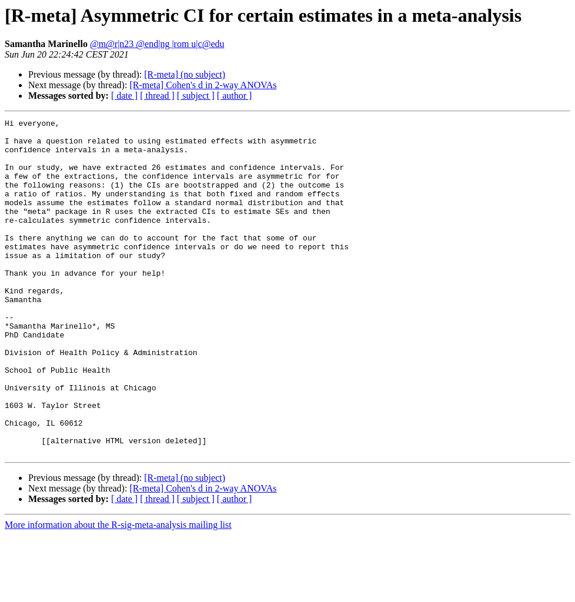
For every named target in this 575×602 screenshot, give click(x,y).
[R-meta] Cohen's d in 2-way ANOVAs (202, 85)
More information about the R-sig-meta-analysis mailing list (118, 592)
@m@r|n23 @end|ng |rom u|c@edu (157, 44)
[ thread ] (157, 96)
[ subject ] (196, 96)
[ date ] (124, 96)
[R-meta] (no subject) (184, 74)
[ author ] (234, 96)
